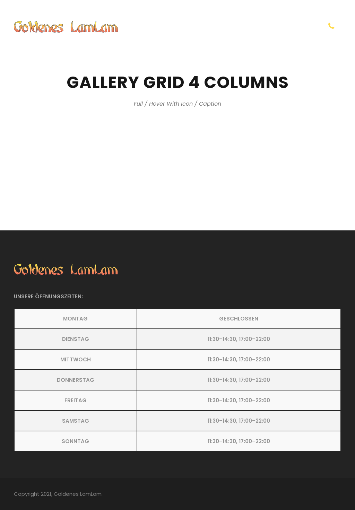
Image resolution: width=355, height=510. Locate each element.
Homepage (214, 27)
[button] (177, 380)
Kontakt (253, 27)
